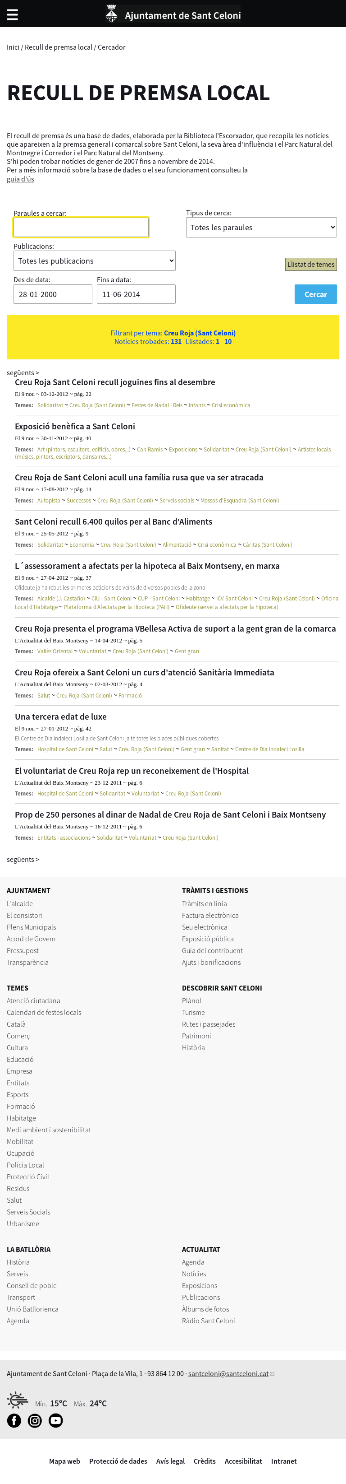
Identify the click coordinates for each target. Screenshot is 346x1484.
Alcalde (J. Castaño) (61, 598)
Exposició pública (208, 938)
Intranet (284, 1460)
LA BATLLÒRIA (28, 1249)
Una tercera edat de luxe (61, 716)
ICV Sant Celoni (234, 598)
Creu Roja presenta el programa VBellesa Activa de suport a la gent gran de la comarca (175, 628)
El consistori (24, 915)
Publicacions (201, 1297)
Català (16, 1023)
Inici (13, 46)
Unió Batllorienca (33, 1308)
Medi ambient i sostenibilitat (49, 1129)
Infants (197, 405)
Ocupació (21, 1153)
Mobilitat (20, 1141)
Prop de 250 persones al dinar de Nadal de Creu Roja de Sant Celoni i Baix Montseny (170, 814)
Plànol (191, 1000)
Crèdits (205, 1460)
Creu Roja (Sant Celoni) (97, 405)
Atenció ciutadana (33, 1000)
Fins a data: (114, 279)
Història (193, 1047)
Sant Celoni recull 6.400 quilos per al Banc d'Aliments (113, 521)
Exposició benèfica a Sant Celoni (75, 426)
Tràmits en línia (204, 903)
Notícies (194, 1273)
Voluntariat (92, 651)
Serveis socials (176, 500)
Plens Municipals (31, 926)
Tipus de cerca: (209, 212)
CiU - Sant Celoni (111, 598)
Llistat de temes (311, 264)
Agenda (18, 1320)
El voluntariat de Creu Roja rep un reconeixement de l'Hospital (132, 770)
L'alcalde (20, 903)
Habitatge (198, 598)
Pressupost (23, 950)
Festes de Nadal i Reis (157, 405)
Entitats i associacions (64, 838)
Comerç (18, 1035)
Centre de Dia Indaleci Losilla (270, 749)
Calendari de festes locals (44, 1012)
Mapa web (64, 1460)
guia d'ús (20, 178)
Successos (79, 500)
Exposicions (183, 449)
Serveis (17, 1273)
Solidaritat (50, 405)
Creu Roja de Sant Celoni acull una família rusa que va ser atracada (139, 477)
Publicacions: (34, 246)
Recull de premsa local (58, 46)
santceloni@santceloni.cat (228, 1373)
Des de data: (32, 279)
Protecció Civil (28, 1176)
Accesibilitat (243, 1460)
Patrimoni (196, 1035)
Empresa (19, 1070)
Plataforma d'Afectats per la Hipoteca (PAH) (116, 607)
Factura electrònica (210, 915)
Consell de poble (32, 1285)
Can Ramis (150, 449)
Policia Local (25, 1164)
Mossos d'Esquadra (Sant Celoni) (239, 500)
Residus (18, 1188)
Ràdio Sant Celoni (208, 1320)
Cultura (17, 1047)
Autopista (48, 500)
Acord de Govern (31, 938)
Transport (21, 1297)
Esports (17, 1094)
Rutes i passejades (208, 1023)
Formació (130, 695)
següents (23, 372)
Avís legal (170, 1460)
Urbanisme (23, 1223)
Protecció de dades (118, 1460)
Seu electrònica (205, 926)
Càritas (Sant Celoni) (267, 545)
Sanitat (220, 749)
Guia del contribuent (212, 950)
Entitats (18, 1082)
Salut (43, 695)
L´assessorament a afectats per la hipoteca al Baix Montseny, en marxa (147, 565)
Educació (20, 1059)
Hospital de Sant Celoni (65, 749)
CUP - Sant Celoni (159, 598)
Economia (81, 545)
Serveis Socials (28, 1211)
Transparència (28, 962)
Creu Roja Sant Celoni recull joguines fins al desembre (115, 382)
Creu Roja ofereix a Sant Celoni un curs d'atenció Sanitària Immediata (144, 672)
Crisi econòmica (231, 405)
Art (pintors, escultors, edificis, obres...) (84, 449)
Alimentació (177, 545)
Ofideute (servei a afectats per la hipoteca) (227, 607)
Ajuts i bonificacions (211, 962)
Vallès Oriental (55, 651)
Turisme (193, 1012)
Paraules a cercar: (40, 213)
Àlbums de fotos (205, 1308)
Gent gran (187, 651)
